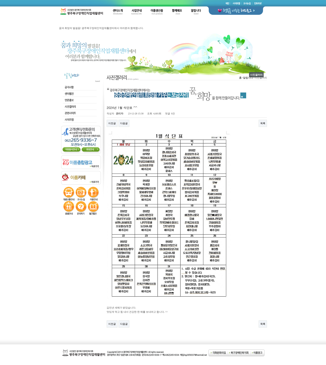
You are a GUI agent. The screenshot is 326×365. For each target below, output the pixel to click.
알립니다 (248, 77)
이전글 (112, 123)
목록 (262, 123)
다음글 (124, 123)
